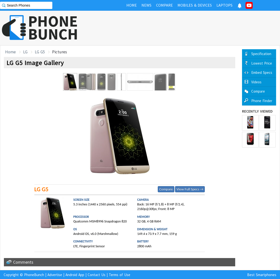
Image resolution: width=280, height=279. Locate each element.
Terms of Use (119, 274)
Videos (256, 82)
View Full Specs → (190, 189)
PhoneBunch (34, 274)
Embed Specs (261, 72)
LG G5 (40, 52)
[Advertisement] (191, 28)
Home (10, 52)
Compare (166, 189)
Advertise (54, 274)
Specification (261, 53)
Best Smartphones (261, 274)
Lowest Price (261, 63)
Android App (74, 274)
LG (25, 52)
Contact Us (96, 274)
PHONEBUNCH (53, 27)
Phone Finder (261, 100)
